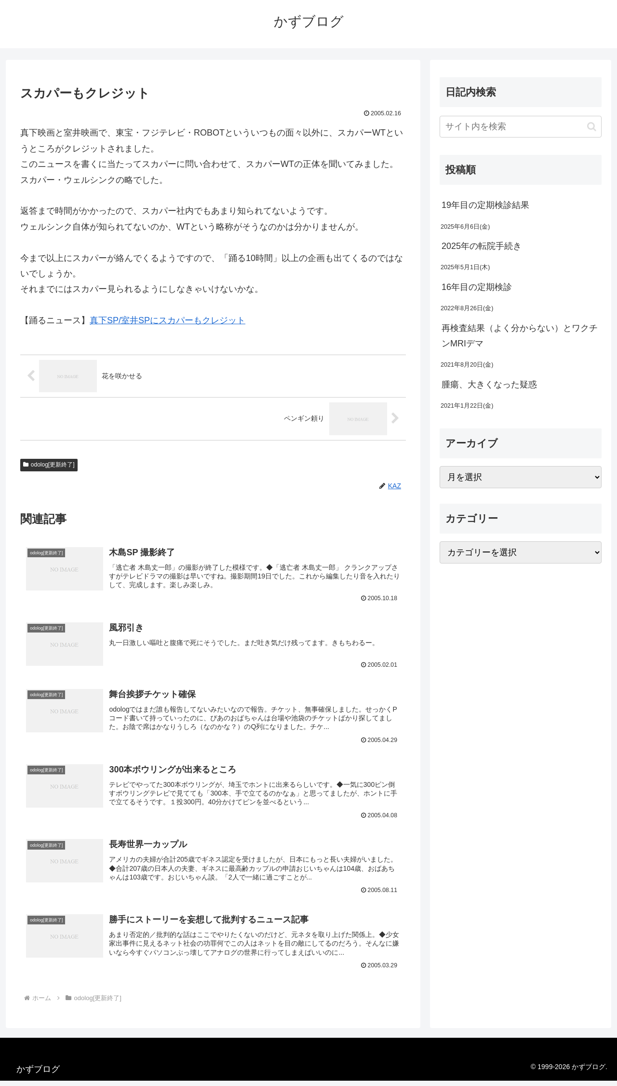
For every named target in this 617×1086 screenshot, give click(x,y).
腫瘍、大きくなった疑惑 (489, 384)
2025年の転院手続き (482, 246)
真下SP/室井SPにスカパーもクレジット (167, 320)
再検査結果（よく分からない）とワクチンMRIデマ (520, 335)
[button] (591, 126)
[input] (521, 126)
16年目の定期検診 (477, 287)
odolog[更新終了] (49, 464)
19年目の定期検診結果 (485, 205)
